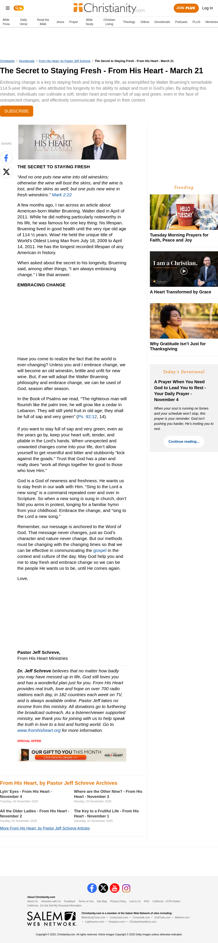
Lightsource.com (94, 921)
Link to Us (135, 901)
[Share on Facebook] (6, 157)
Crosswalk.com (141, 917)
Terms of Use (86, 901)
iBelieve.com (182, 917)
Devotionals (162, 22)
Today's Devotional (184, 371)
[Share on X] (6, 171)
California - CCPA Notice (166, 901)
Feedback (69, 901)
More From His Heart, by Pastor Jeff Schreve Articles (45, 828)
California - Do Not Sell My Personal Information (54, 905)
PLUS (196, 22)
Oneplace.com (116, 921)
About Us (32, 901)
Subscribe (16, 111)
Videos (144, 22)
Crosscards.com (119, 917)
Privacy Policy (118, 901)
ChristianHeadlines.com (142, 921)
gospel (99, 550)
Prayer (73, 22)
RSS (146, 901)
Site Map (102, 901)
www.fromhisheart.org (38, 730)
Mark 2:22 (62, 194)
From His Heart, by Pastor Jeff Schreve (64, 61)
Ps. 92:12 (87, 416)
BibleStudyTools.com (93, 917)
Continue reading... (184, 441)
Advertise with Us (51, 901)
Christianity (7, 61)
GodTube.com (162, 917)
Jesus (60, 22)
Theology (129, 22)
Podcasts (181, 22)
